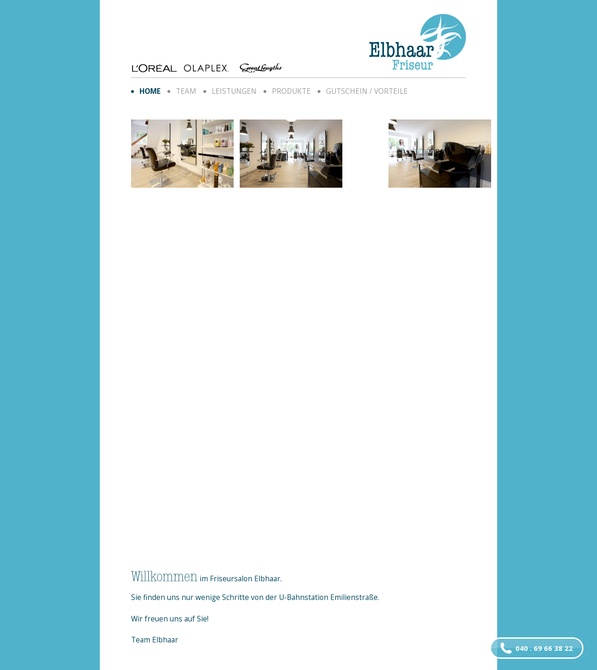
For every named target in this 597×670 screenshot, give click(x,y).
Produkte (291, 91)
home (149, 91)
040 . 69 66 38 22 (536, 648)
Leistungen (234, 91)
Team (186, 91)
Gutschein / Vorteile (367, 91)
